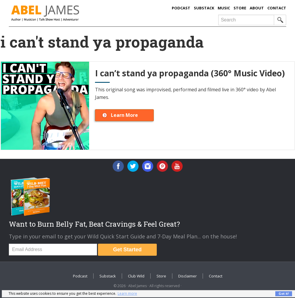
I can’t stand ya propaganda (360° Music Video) (190, 73)
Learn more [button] (127, 293)
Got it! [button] (284, 293)
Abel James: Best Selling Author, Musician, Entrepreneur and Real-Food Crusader (68, 13)
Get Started (127, 249)
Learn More (124, 115)
